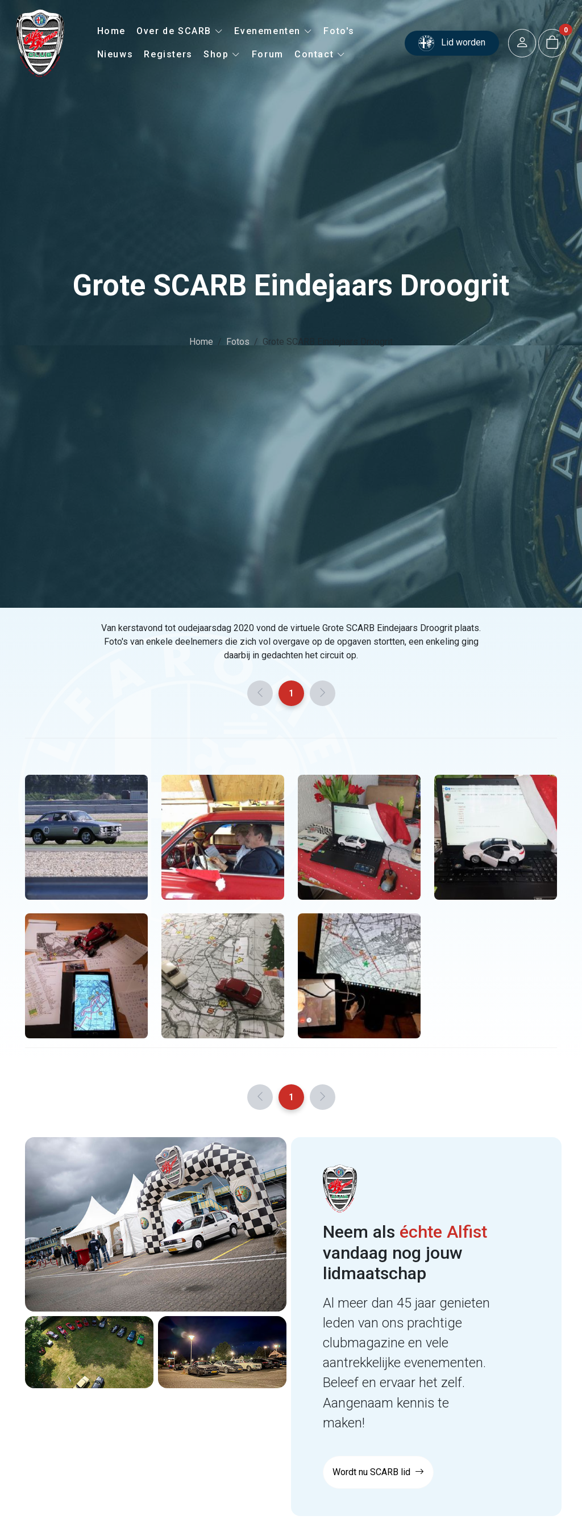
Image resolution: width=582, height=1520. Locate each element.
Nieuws (115, 54)
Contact (320, 54)
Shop (222, 54)
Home (111, 31)
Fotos (238, 341)
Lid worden (451, 43)
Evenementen (273, 31)
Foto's (339, 31)
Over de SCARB (179, 31)
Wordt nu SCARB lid (378, 1472)
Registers (168, 54)
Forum (268, 54)
